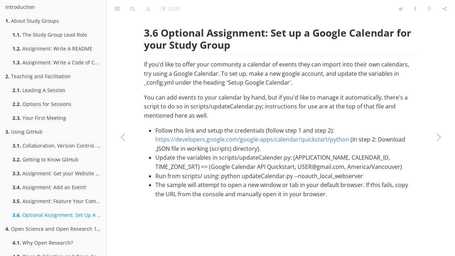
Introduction (20, 7)
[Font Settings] (148, 9)
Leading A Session (38, 90)
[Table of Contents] (117, 9)
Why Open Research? (42, 242)
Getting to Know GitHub (45, 159)
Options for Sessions (41, 104)
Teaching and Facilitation (38, 76)
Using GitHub (24, 131)
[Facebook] (415, 9)
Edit (173, 8)
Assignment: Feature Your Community (59, 201)
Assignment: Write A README (52, 48)
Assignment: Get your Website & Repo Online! (59, 173)
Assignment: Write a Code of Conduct (59, 62)
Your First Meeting (39, 117)
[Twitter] (400, 9)
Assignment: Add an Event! (49, 187)
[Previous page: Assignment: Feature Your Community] (123, 137)
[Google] (429, 9)
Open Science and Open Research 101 (53, 228)
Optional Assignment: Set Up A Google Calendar (59, 215)
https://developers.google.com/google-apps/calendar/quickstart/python (252, 139)
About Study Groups (32, 20)
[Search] (132, 9)
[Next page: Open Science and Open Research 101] (439, 137)
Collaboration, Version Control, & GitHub (59, 145)
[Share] (444, 9)
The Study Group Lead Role (49, 34)
